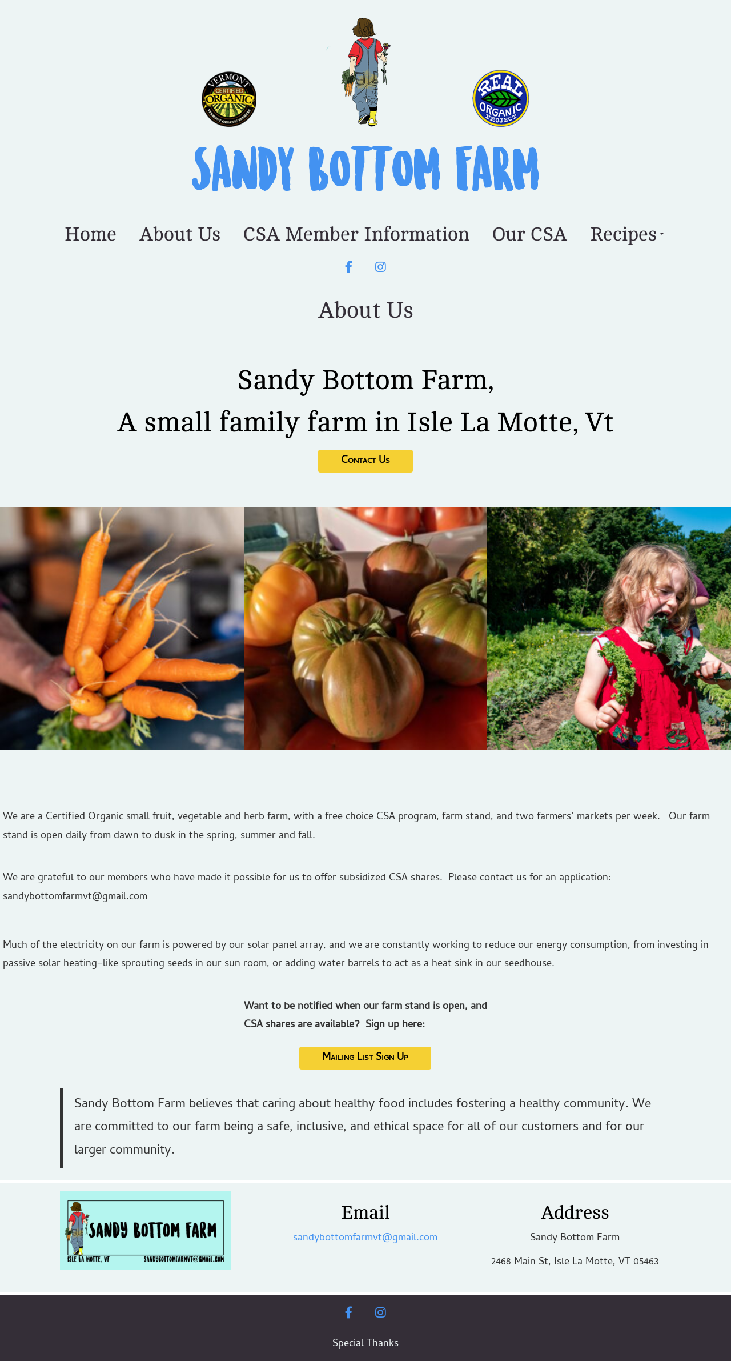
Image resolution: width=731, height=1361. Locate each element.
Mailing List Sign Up (365, 1058)
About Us (179, 234)
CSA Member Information (356, 234)
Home (91, 234)
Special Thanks (365, 1344)
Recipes (627, 234)
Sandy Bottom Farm (365, 172)
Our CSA (529, 234)
